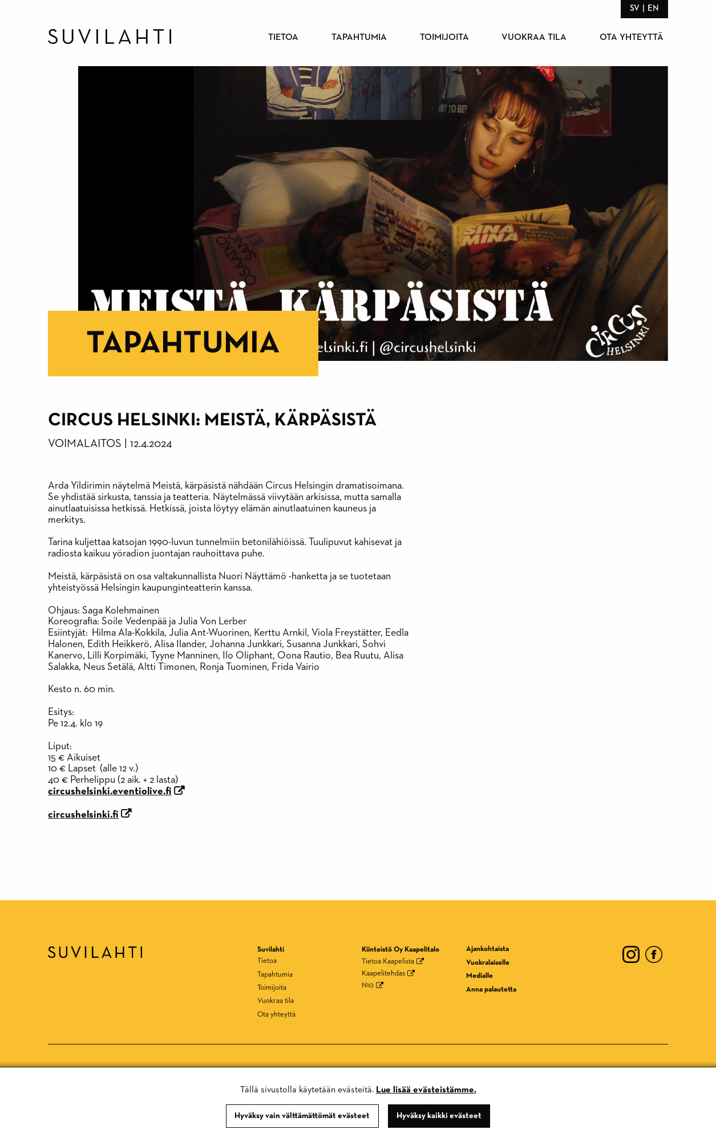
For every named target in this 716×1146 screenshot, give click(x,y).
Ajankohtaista (487, 949)
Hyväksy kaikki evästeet (439, 1116)
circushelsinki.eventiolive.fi (110, 791)
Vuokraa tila (534, 37)
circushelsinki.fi (83, 815)
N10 (368, 985)
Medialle (479, 976)
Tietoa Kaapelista (388, 961)
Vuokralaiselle (487, 962)
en (653, 8)
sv (635, 8)
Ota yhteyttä (632, 37)
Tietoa (283, 37)
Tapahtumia (359, 37)
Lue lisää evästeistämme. (426, 1090)
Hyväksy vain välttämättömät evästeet (302, 1116)
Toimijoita (444, 37)
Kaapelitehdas (383, 973)
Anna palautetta (491, 989)
